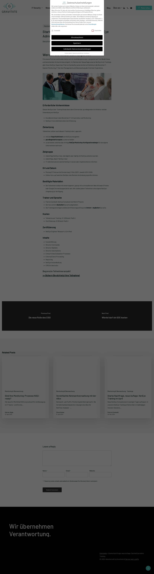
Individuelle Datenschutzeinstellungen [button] (77, 49)
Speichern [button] (77, 43)
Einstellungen (92, 24)
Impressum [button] (86, 53)
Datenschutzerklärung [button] (78, 53)
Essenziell (55, 30)
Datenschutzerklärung (58, 24)
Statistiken (96, 30)
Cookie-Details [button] (68, 53)
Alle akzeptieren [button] (77, 37)
